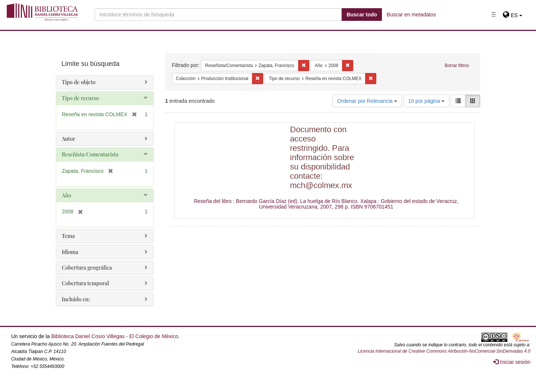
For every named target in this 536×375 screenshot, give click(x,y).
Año (66, 195)
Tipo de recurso (80, 98)
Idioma (70, 251)
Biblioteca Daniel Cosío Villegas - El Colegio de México (114, 336)
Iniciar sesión (511, 362)
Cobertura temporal (85, 283)
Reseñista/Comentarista (90, 154)
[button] (512, 15)
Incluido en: (76, 299)
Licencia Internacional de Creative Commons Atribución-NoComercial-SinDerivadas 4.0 (444, 351)
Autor (68, 138)
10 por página (426, 101)
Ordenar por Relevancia (367, 101)
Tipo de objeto (79, 82)
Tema (68, 235)
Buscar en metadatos (411, 15)
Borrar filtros (457, 65)
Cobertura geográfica (87, 267)
